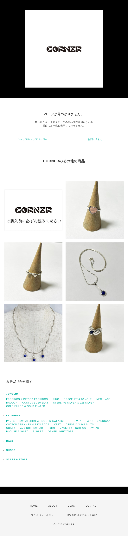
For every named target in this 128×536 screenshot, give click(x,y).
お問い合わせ (95, 139)
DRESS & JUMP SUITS (80, 424)
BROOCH (12, 402)
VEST (57, 424)
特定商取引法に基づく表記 (82, 515)
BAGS (10, 441)
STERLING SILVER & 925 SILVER (73, 402)
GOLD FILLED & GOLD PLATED (25, 406)
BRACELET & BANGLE (78, 399)
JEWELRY (12, 393)
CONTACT (92, 505)
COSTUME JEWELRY (35, 402)
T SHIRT (38, 431)
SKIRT (51, 428)
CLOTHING (13, 415)
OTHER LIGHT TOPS (61, 431)
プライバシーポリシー (43, 515)
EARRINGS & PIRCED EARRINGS (27, 399)
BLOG (71, 505)
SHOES (10, 450)
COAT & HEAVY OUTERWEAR (24, 428)
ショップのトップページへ (32, 139)
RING (56, 399)
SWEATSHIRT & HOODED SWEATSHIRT (44, 421)
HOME (34, 505)
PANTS (10, 421)
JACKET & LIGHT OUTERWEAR (79, 428)
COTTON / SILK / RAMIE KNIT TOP (27, 424)
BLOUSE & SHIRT (17, 431)
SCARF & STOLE (16, 459)
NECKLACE (103, 399)
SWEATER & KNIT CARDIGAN (92, 421)
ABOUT (52, 505)
